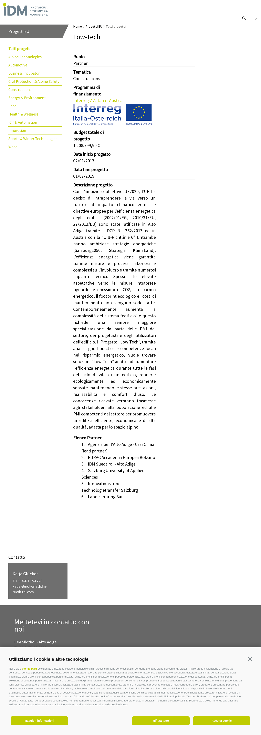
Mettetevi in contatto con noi (51, 625)
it (254, 18)
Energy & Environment (27, 97)
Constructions (19, 89)
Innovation (17, 130)
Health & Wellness (23, 114)
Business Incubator (24, 73)
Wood (13, 146)
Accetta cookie (222, 720)
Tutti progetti (19, 48)
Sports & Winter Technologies (32, 138)
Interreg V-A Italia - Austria (98, 100)
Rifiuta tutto (161, 720)
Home (77, 26)
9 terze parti (29, 668)
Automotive (17, 65)
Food (12, 105)
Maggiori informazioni (39, 720)
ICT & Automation (22, 122)
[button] (250, 659)
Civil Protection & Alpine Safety (33, 81)
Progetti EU (93, 26)
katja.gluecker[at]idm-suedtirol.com (30, 589)
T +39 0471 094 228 (27, 580)
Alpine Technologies (25, 56)
